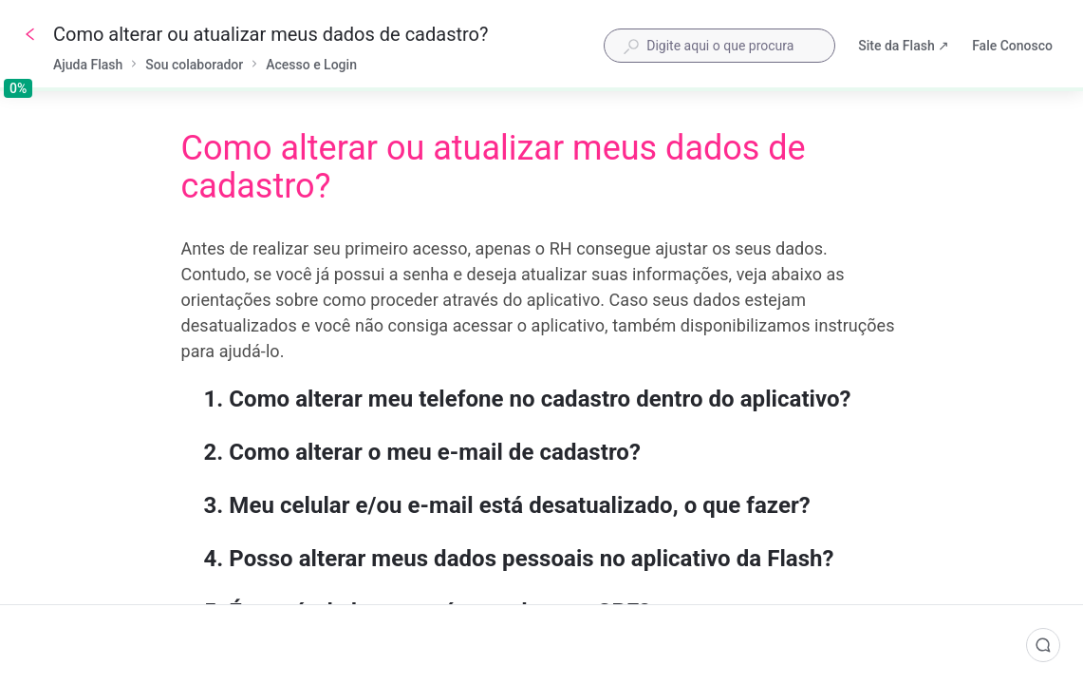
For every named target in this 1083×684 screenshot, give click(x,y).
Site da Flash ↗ (903, 47)
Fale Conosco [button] (1012, 45)
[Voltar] (30, 34)
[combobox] (719, 45)
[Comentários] (1043, 645)
